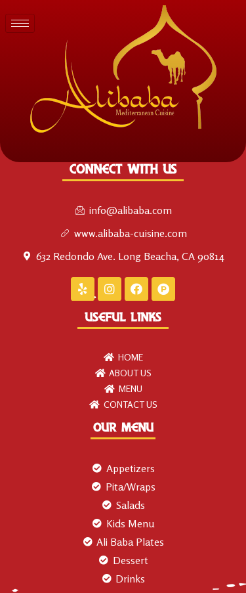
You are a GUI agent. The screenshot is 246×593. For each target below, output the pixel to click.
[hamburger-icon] (20, 23)
